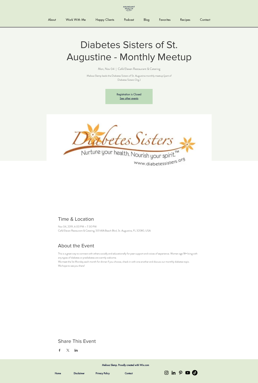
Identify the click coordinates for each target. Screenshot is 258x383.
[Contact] (128, 373)
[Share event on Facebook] (59, 350)
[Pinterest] (180, 372)
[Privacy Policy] (103, 373)
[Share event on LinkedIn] (76, 350)
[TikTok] (194, 372)
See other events (129, 98)
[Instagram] (166, 372)
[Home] (57, 373)
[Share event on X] (67, 350)
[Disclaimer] (79, 373)
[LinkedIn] (173, 372)
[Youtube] (187, 372)
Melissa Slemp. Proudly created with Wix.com (125, 365)
